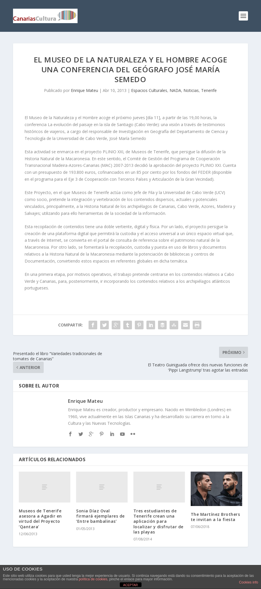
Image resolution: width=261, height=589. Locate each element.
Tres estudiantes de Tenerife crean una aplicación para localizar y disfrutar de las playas (158, 521)
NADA (175, 90)
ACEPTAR (130, 585)
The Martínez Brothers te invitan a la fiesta (215, 517)
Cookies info (248, 582)
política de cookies (93, 579)
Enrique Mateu (84, 90)
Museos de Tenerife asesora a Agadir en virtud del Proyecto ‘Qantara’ (40, 518)
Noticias (191, 90)
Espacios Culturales (149, 90)
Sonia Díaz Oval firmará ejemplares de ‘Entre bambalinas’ (100, 516)
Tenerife (209, 90)
